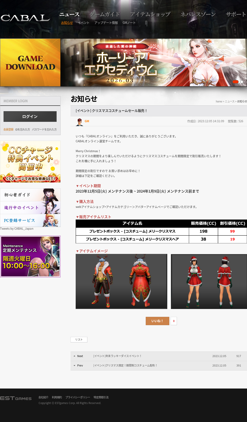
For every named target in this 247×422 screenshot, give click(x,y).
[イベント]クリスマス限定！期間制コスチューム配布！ (125, 365)
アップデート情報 (106, 22)
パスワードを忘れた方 (44, 129)
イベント (83, 22)
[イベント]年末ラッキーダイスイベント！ (117, 356)
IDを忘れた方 (22, 129)
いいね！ (157, 320)
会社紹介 (43, 397)
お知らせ (67, 22)
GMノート (129, 22)
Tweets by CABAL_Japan (16, 228)
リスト (79, 340)
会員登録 (8, 129)
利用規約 (57, 397)
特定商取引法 (101, 397)
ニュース (229, 101)
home (219, 101)
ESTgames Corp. (65, 403)
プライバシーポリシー (77, 397)
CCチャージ (30, 162)
